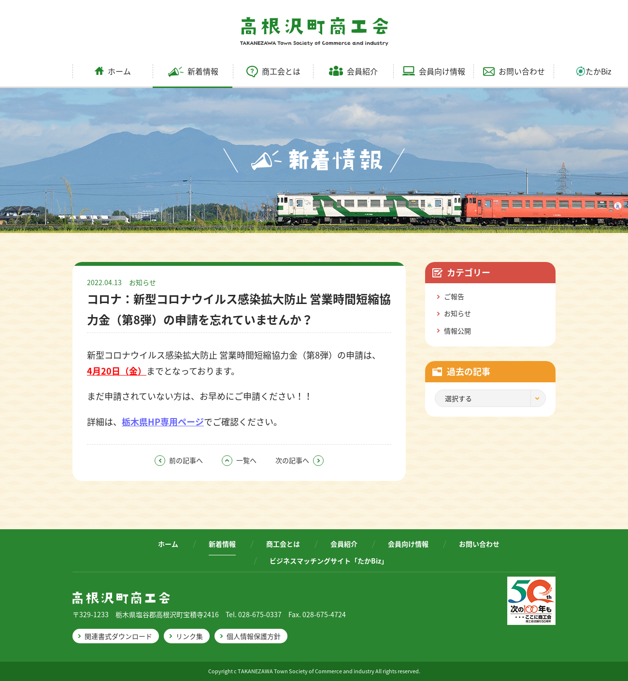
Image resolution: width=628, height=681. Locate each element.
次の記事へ (299, 460)
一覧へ (239, 460)
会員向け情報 (433, 71)
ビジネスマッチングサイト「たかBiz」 (329, 560)
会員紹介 (353, 71)
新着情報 (193, 71)
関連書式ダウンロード (118, 636)
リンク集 (189, 636)
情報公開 (457, 330)
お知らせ (142, 282)
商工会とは (273, 71)
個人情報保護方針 (254, 636)
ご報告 (454, 296)
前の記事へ (179, 460)
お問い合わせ (514, 71)
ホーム (113, 71)
